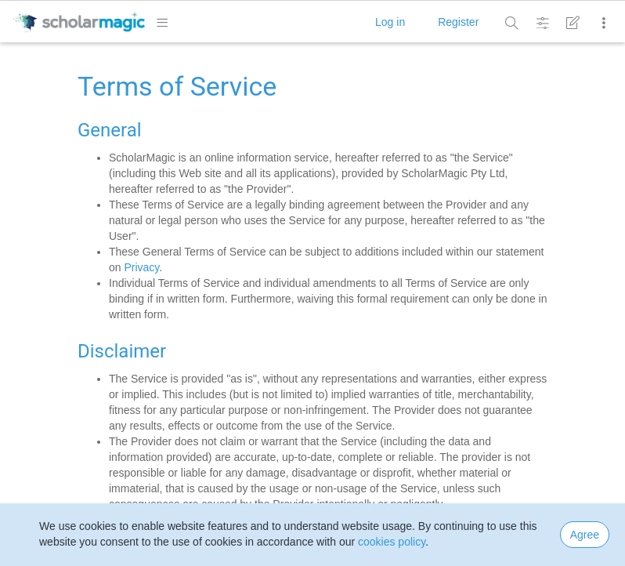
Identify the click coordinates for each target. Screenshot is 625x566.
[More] (603, 22)
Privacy (141, 267)
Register (458, 22)
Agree (584, 534)
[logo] (79, 21)
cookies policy (391, 541)
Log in (390, 22)
